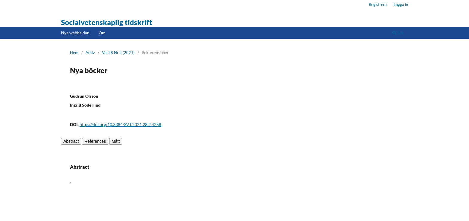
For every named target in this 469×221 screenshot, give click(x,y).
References (95, 141)
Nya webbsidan (75, 32)
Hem (74, 52)
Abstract (71, 141)
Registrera (378, 4)
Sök (398, 32)
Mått (116, 141)
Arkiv (90, 52)
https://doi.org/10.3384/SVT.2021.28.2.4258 (120, 124)
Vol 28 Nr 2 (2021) (118, 52)
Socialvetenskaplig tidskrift (106, 22)
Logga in (401, 4)
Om (102, 32)
